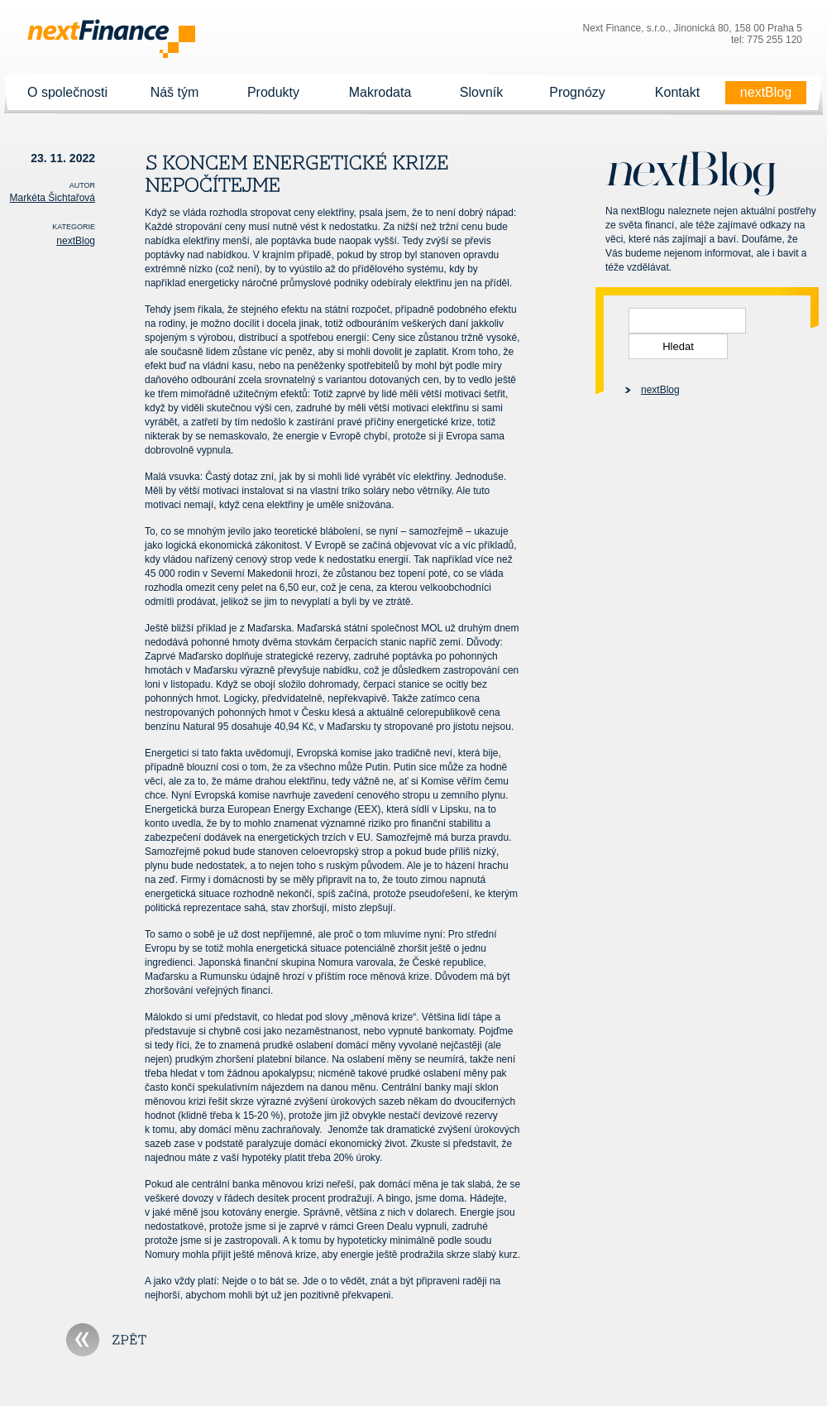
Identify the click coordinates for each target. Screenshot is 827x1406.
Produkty (273, 92)
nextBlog (765, 92)
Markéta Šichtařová (52, 198)
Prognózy (577, 92)
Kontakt (677, 92)
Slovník (481, 92)
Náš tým (174, 92)
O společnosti (67, 92)
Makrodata (380, 92)
